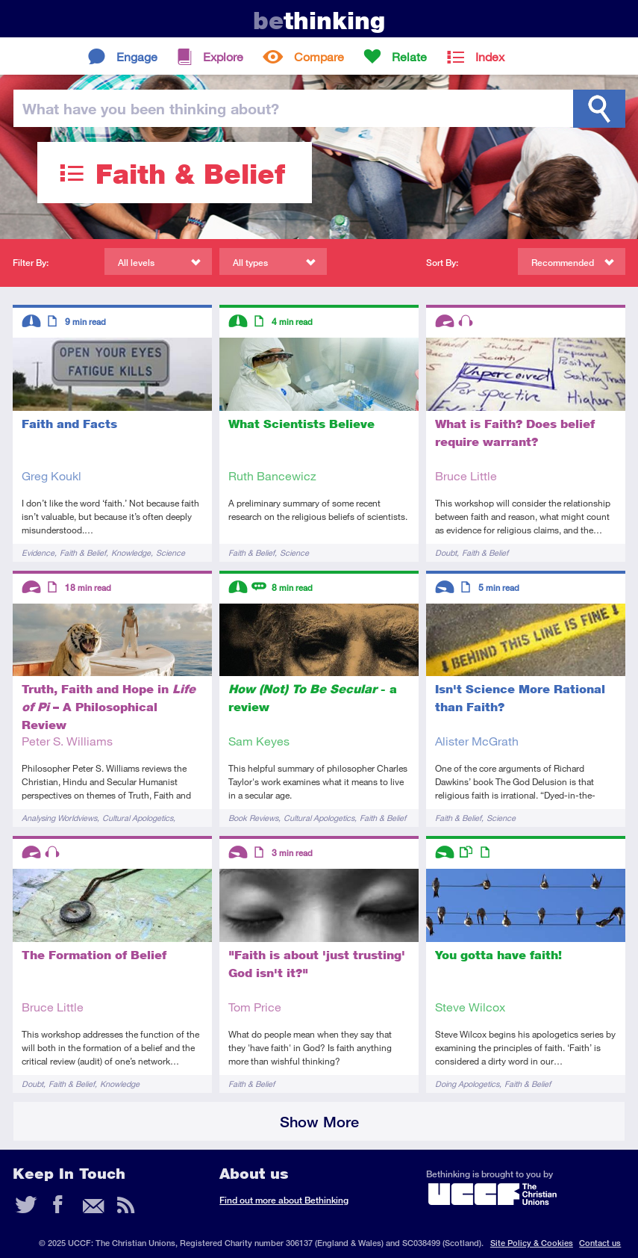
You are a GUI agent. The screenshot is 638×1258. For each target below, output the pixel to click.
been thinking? (150, 108)
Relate (409, 56)
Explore (223, 56)
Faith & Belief (83, 552)
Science (170, 552)
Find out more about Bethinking (283, 1200)
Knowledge (131, 552)
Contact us (600, 1243)
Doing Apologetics (467, 1083)
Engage (136, 56)
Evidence (38, 552)
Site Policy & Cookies (531, 1243)
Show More (319, 1121)
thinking (319, 20)
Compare (319, 56)
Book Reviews (253, 817)
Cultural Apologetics (137, 817)
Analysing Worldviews (59, 817)
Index (489, 56)
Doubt (446, 552)
